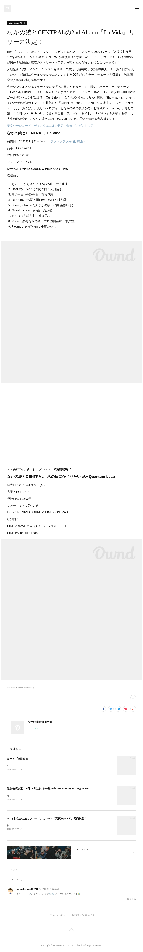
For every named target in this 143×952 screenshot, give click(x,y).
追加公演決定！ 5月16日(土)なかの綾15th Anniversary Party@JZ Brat (48, 788)
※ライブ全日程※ (17, 758)
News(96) (11, 688)
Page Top (71, 931)
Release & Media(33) (25, 688)
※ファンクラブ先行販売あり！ (68, 141)
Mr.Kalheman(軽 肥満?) (28, 890)
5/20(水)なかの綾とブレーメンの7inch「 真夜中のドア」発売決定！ (47, 819)
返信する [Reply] (129, 900)
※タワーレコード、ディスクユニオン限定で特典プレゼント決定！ (51, 125)
